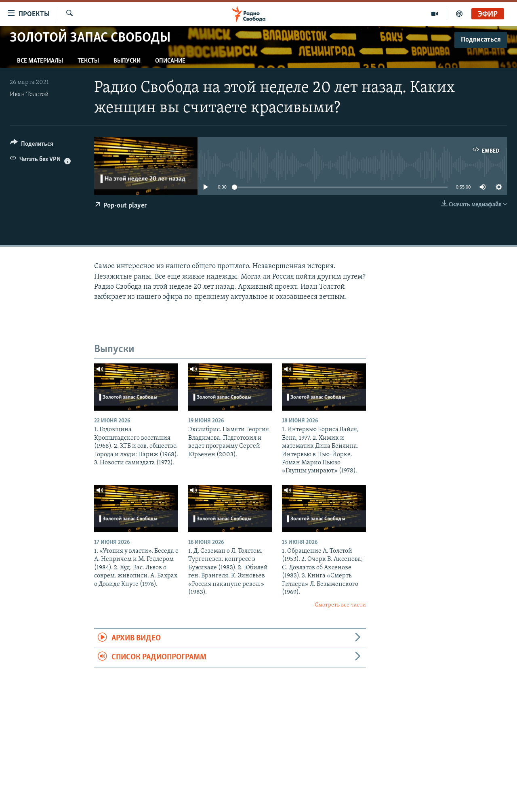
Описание (170, 61)
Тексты (88, 61)
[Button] (31, 145)
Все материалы (40, 61)
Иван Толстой (29, 94)
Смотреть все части (340, 605)
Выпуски (127, 61)
